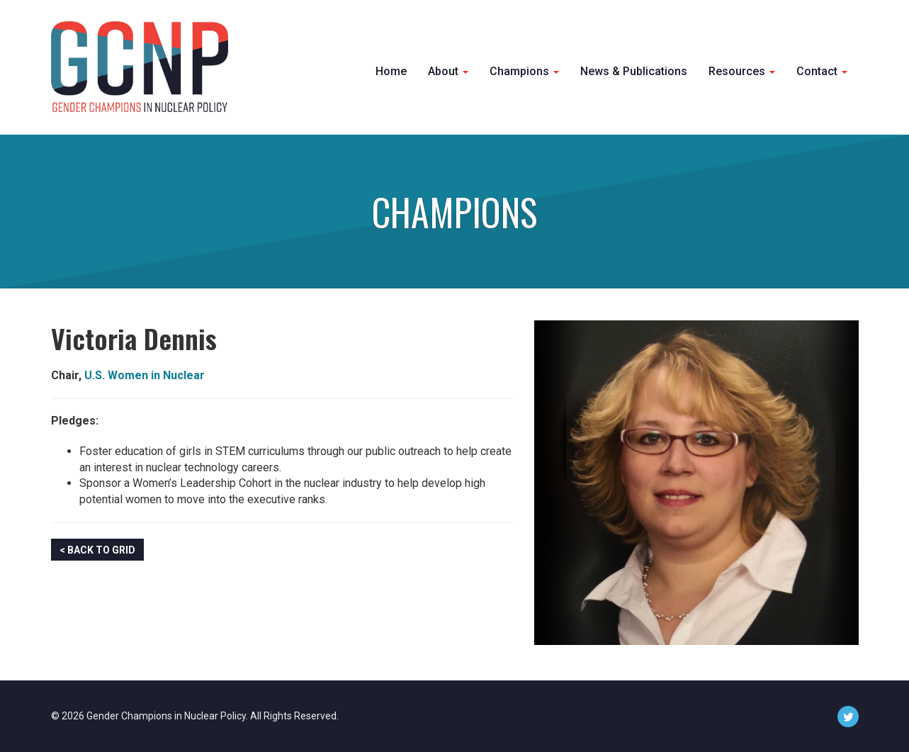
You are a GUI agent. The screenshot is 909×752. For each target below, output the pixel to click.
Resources (741, 71)
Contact (821, 71)
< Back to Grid (97, 550)
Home (391, 71)
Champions (524, 71)
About (448, 71)
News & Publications (633, 71)
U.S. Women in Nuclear (144, 375)
